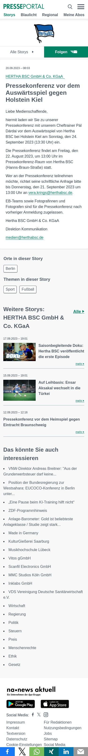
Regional (50, 15)
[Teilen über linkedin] (66, 751)
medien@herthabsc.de (24, 237)
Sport (10, 289)
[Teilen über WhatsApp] (36, 751)
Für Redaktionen (58, 722)
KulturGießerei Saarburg (28, 541)
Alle (78, 311)
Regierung (17, 614)
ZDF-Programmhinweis (27, 511)
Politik (13, 623)
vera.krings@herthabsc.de (50, 193)
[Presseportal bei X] (37, 715)
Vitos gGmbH (19, 558)
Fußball (28, 289)
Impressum (15, 722)
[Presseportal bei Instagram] (44, 714)
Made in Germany (23, 533)
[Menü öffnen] (80, 7)
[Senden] (80, 751)
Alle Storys (22, 52)
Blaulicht (29, 15)
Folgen (66, 52)
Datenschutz (16, 739)
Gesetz (14, 665)
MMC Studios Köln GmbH (29, 575)
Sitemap (51, 739)
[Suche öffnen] (70, 7)
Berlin (10, 269)
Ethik (12, 656)
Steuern (15, 631)
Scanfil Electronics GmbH (29, 567)
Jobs (48, 733)
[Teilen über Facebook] (7, 751)
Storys (9, 15)
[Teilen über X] (22, 751)
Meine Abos (74, 15)
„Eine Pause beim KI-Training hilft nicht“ (41, 502)
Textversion (15, 733)
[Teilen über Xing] (51, 751)
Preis (12, 639)
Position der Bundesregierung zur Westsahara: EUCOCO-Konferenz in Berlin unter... (39, 488)
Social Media (54, 745)
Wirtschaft (16, 606)
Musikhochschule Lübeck (29, 550)
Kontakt (12, 728)
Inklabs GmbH (20, 583)
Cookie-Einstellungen (24, 745)
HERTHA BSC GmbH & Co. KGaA (35, 76)
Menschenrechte (22, 648)
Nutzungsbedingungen (62, 728)
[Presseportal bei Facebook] (31, 715)
